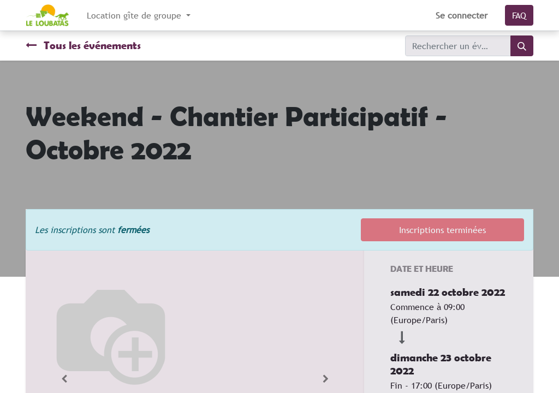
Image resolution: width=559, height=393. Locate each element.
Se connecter (461, 15)
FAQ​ (519, 15)
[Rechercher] (521, 45)
